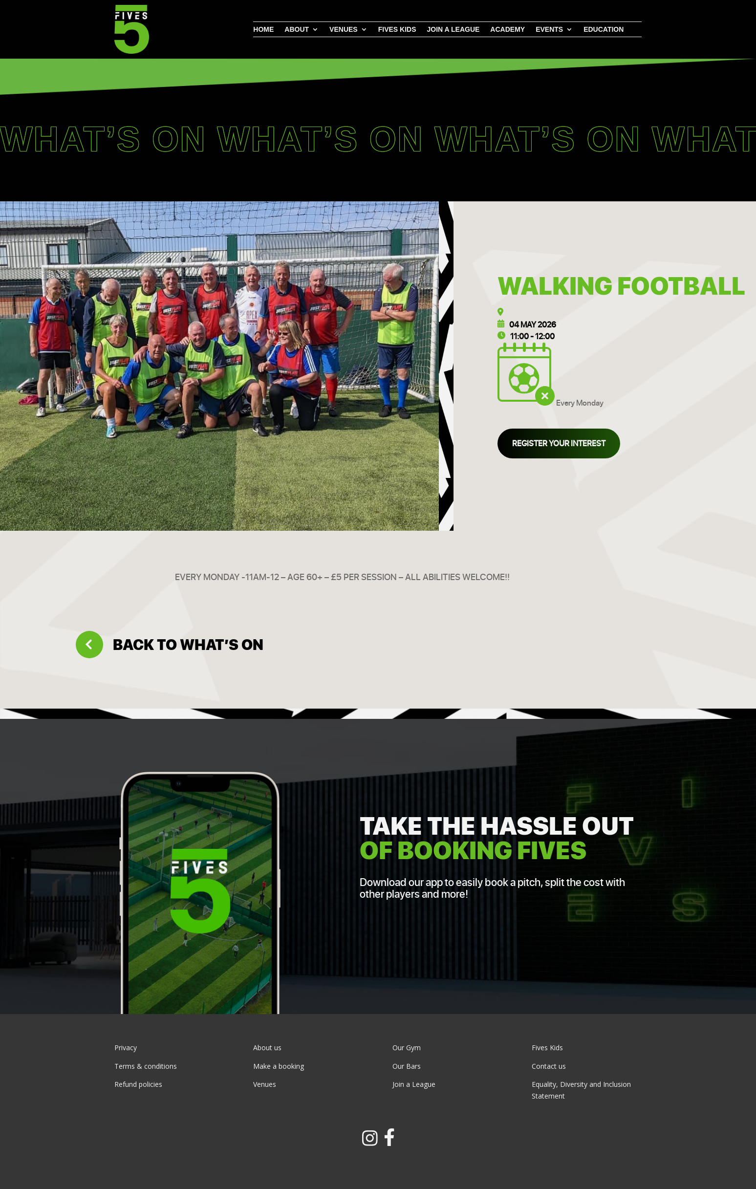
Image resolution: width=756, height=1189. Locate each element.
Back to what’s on (169, 644)
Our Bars (406, 1066)
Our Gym (406, 1047)
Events (549, 29)
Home (263, 29)
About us (267, 1047)
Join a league (453, 29)
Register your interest (558, 443)
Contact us (549, 1066)
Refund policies (138, 1084)
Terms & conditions (145, 1066)
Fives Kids (397, 29)
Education (603, 29)
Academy (507, 29)
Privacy (125, 1047)
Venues (343, 29)
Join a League (413, 1084)
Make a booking (278, 1066)
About (296, 29)
